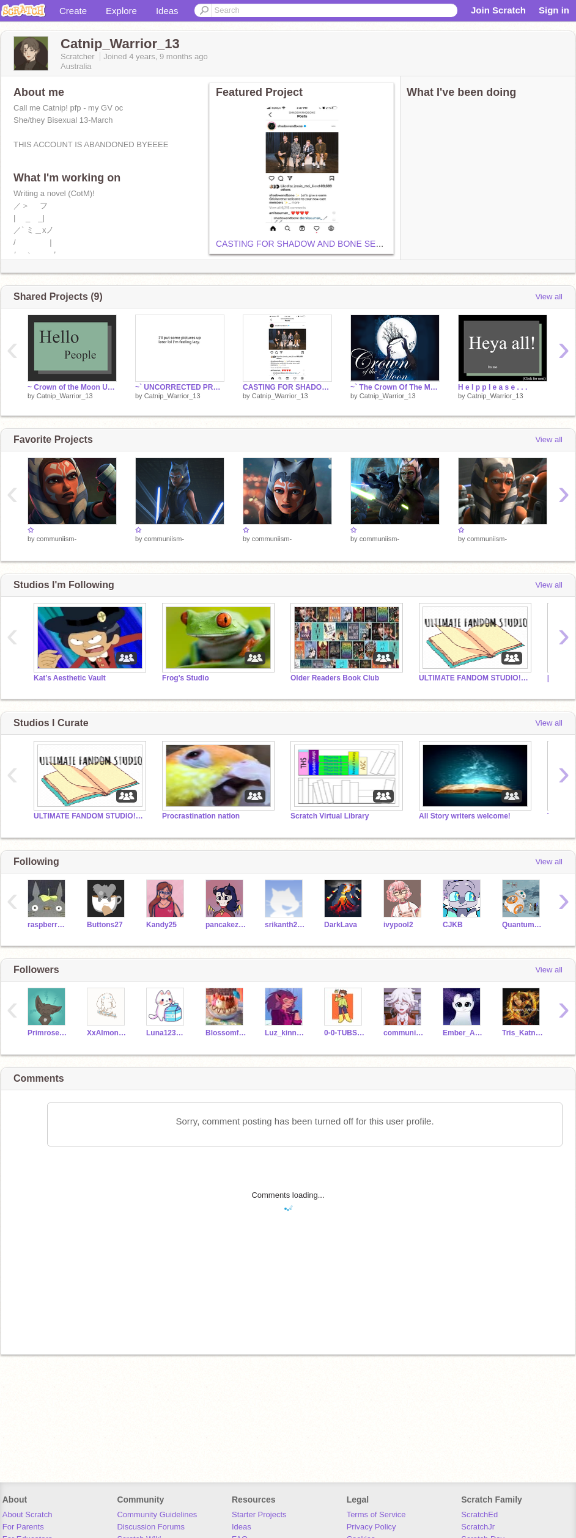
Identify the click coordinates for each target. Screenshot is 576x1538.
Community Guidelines (157, 1514)
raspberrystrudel (48, 924)
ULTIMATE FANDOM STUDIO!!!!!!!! (474, 678)
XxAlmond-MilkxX (107, 1033)
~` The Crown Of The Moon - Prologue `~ (395, 387)
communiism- (56, 538)
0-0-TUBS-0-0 (344, 1033)
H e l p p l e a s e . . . (492, 387)
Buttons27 (105, 924)
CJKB (453, 924)
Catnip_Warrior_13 (65, 395)
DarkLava (340, 924)
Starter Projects (259, 1514)
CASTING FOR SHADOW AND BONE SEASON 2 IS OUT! (328, 244)
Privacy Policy (371, 1526)
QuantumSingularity (522, 924)
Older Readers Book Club (334, 678)
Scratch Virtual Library (329, 816)
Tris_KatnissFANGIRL (522, 1033)
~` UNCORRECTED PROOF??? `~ (179, 387)
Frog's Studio (185, 678)
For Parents (23, 1526)
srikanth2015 (285, 924)
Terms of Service (376, 1514)
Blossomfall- (225, 1033)
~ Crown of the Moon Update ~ (72, 387)
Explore (121, 10)
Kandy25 (161, 924)
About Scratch (27, 1514)
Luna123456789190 (166, 1033)
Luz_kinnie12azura (285, 1033)
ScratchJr (478, 1526)
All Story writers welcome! (465, 816)
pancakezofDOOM (225, 924)
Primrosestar (48, 1033)
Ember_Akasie (463, 1033)
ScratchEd (479, 1514)
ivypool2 (398, 924)
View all (549, 296)
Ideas (167, 10)
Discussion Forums (151, 1526)
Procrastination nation (201, 816)
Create (73, 10)
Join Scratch (498, 10)
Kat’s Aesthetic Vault (70, 678)
